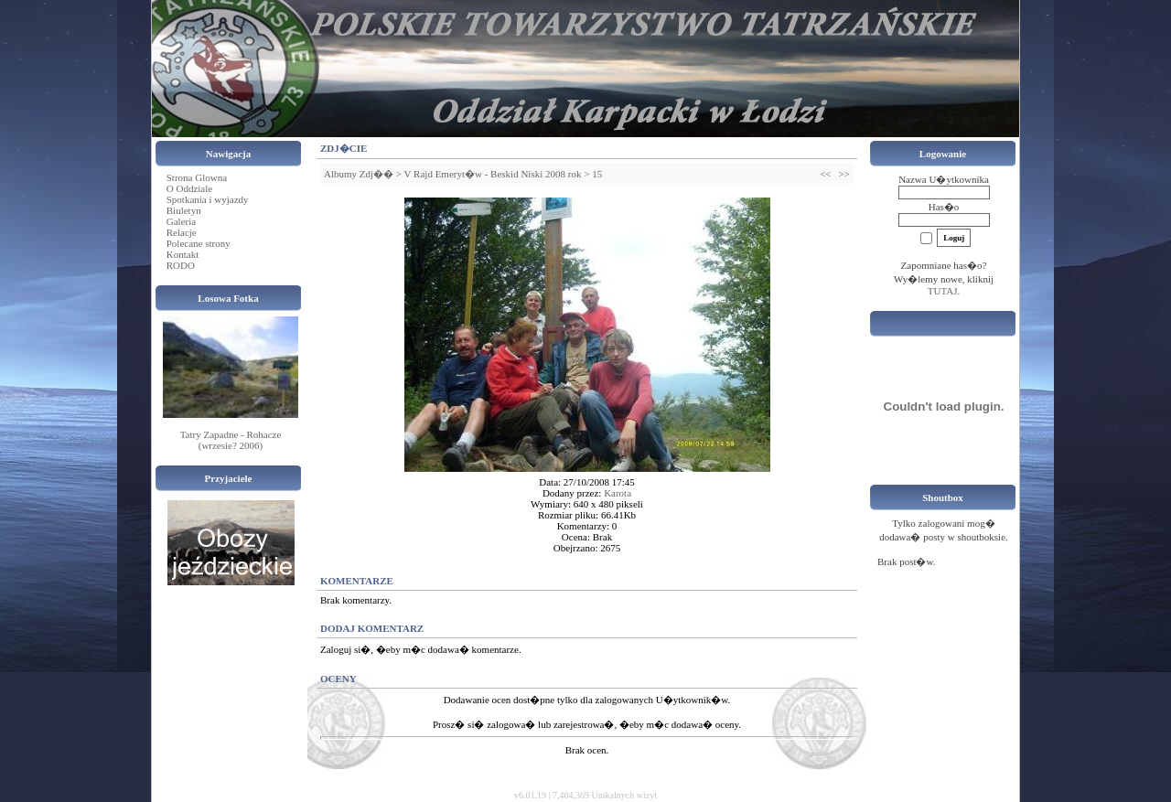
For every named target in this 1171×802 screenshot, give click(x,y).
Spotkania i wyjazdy (208, 199)
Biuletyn (184, 210)
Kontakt (183, 254)
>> (844, 173)
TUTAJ (943, 290)
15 (597, 173)
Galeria (181, 221)
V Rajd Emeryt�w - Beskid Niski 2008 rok (493, 173)
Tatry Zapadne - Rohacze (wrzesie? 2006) (231, 440)
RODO (181, 265)
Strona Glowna (197, 177)
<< (825, 173)
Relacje (182, 232)
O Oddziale (189, 188)
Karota (617, 492)
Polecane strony (199, 243)
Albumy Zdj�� (358, 173)
